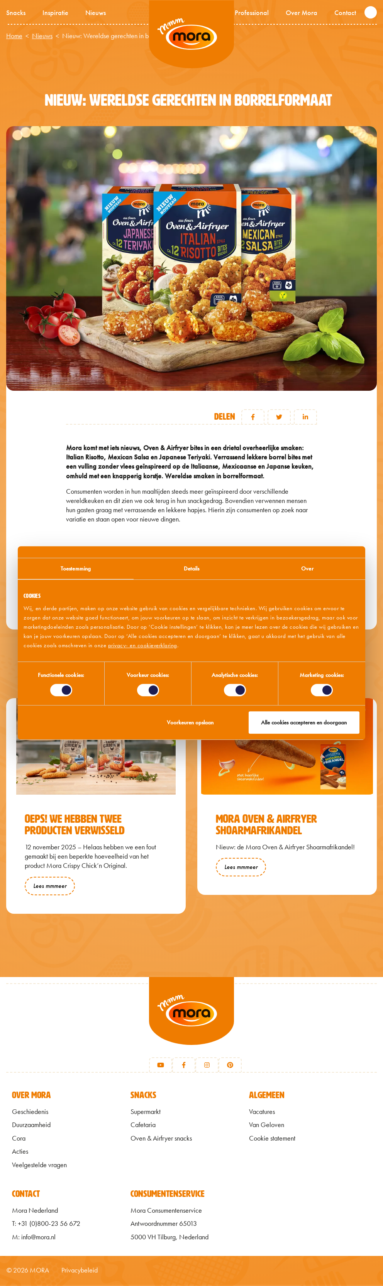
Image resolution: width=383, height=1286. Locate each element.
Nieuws (95, 12)
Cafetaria (143, 1126)
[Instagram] (207, 1066)
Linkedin (305, 417)
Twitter (279, 417)
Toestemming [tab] (76, 568)
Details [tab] (192, 568)
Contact (345, 12)
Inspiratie (55, 12)
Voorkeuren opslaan (190, 722)
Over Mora (301, 12)
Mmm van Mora (191, 35)
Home (14, 36)
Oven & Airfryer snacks (161, 1139)
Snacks (15, 12)
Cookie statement (272, 1139)
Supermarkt (145, 1113)
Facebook (253, 417)
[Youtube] (160, 1066)
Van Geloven (266, 1126)
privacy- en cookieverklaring (142, 645)
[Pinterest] (230, 1066)
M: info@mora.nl (34, 1238)
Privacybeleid (79, 1271)
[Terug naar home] (191, 1021)
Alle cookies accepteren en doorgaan (304, 722)
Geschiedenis (30, 1113)
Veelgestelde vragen (39, 1166)
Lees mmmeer (49, 886)
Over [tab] (307, 568)
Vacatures (262, 1113)
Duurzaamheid (31, 1126)
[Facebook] (183, 1066)
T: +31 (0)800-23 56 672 (46, 1225)
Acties (20, 1153)
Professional (252, 12)
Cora (18, 1139)
